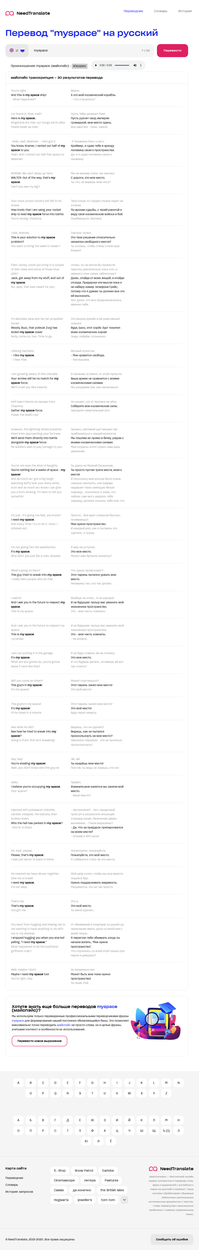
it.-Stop (60, 1170)
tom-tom (108, 1200)
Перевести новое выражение (39, 1041)
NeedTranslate (27, 13)
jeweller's (85, 1200)
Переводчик (14, 1178)
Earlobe (108, 1170)
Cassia (59, 1190)
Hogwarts (61, 1200)
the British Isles (112, 1190)
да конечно (82, 1190)
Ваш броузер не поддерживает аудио (121, 66)
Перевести (172, 50)
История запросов (19, 1191)
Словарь (11, 1185)
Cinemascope (64, 1180)
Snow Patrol (84, 1170)
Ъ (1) (166, 1130)
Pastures (111, 1180)
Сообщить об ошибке (172, 1239)
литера (90, 1180)
